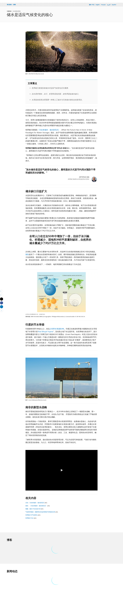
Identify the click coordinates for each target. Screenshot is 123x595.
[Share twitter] (1, 299)
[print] (1, 295)
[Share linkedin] (1, 306)
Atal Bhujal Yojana (45, 331)
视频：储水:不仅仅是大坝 (33, 509)
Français (103, 4)
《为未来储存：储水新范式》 (49, 130)
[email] (1, 291)
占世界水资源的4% (57, 329)
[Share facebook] (1, 302)
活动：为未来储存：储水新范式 (34, 503)
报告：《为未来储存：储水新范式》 (36, 506)
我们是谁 (9, 4)
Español (114, 4)
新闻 (14, 4)
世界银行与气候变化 (31, 515)
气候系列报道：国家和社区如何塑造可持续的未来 (40, 512)
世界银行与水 (29, 518)
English (98, 4)
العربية (108, 4)
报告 (27, 254)
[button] (61, 470)
